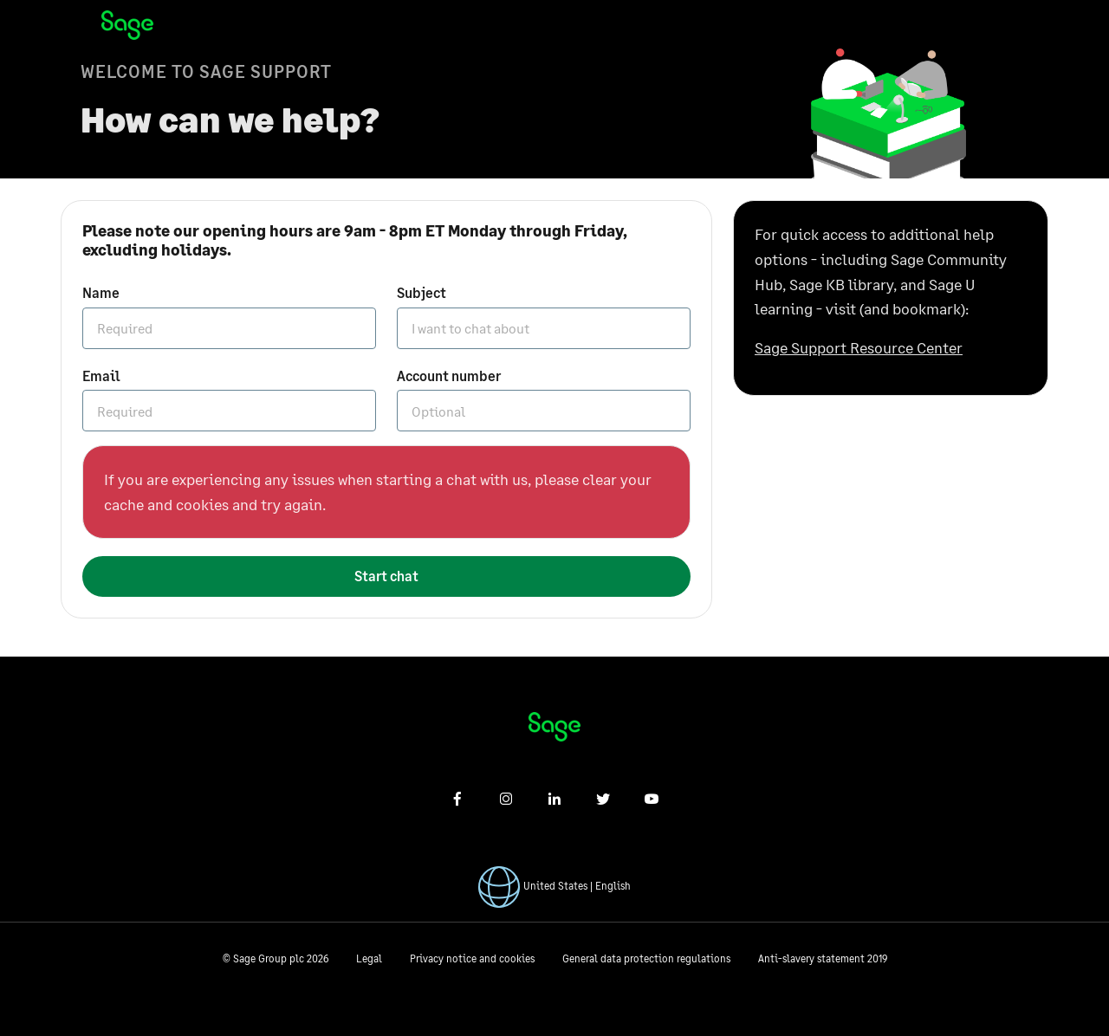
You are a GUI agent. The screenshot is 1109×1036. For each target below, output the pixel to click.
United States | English (577, 885)
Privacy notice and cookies (472, 958)
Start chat (386, 575)
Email (101, 375)
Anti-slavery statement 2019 (822, 958)
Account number (449, 375)
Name (101, 292)
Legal (369, 958)
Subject (421, 292)
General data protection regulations (646, 958)
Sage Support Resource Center (859, 347)
